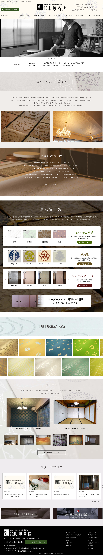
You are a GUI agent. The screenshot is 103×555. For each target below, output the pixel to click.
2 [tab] (52, 59)
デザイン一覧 (39, 15)
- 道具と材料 (68, 540)
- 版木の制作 (68, 543)
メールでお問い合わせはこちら (36, 542)
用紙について (25, 15)
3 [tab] (55, 59)
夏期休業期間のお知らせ (61, 495)
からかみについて (69, 532)
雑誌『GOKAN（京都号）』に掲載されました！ (52, 66)
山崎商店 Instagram (10, 9)
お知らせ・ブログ (83, 15)
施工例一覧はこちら (50, 452)
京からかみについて (9, 15)
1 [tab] (49, 59)
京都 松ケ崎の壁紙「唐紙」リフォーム (28, 413)
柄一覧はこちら (84, 242)
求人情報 (91, 548)
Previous (6, 236)
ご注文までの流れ (55, 15)
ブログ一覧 (95, 502)
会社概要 (97, 15)
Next (68, 236)
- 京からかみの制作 (70, 537)
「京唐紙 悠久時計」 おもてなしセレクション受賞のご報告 (56, 63)
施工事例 (69, 15)
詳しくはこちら (50, 184)
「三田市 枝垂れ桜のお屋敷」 (75, 413)
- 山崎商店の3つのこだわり (72, 535)
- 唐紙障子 (67, 545)
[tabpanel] (52, 38)
